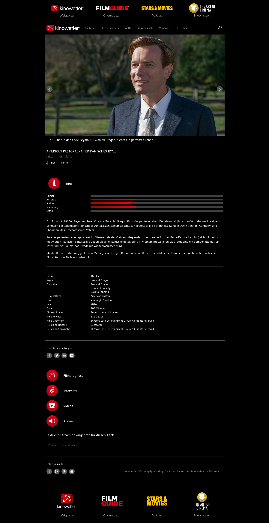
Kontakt (218, 471)
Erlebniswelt (184, 28)
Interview (61, 390)
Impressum (183, 471)
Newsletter (130, 471)
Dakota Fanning (100, 291)
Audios (59, 421)
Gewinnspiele (145, 28)
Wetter (128, 28)
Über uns (170, 471)
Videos (59, 405)
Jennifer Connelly (100, 288)
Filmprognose (64, 375)
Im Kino (91, 28)
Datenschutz (198, 471)
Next (220, 89)
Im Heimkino (110, 28)
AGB (209, 471)
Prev (49, 89)
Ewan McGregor (100, 280)
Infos (60, 183)
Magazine (165, 28)
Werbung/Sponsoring (151, 471)
